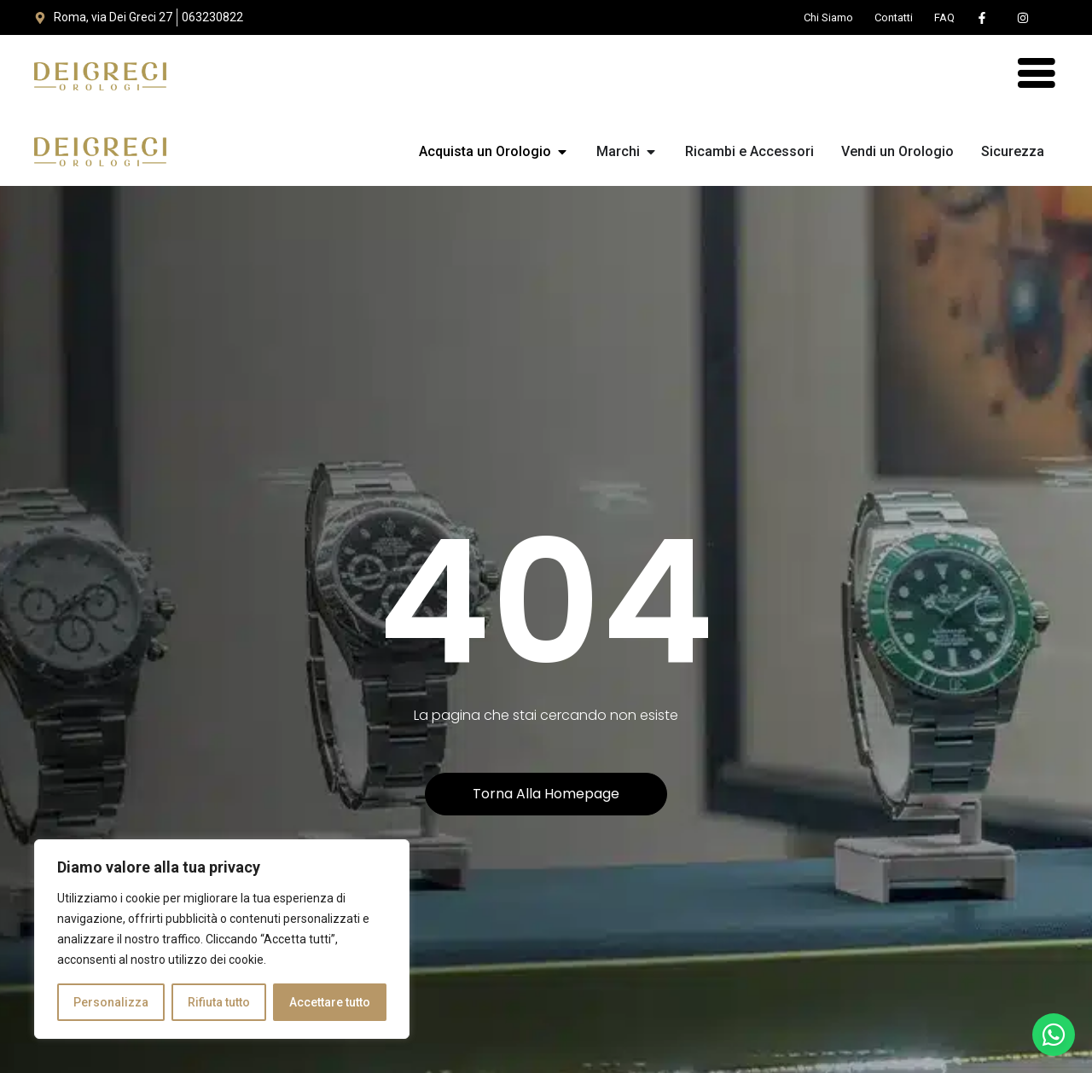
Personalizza (110, 1002)
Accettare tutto (329, 1002)
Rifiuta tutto (219, 1002)
